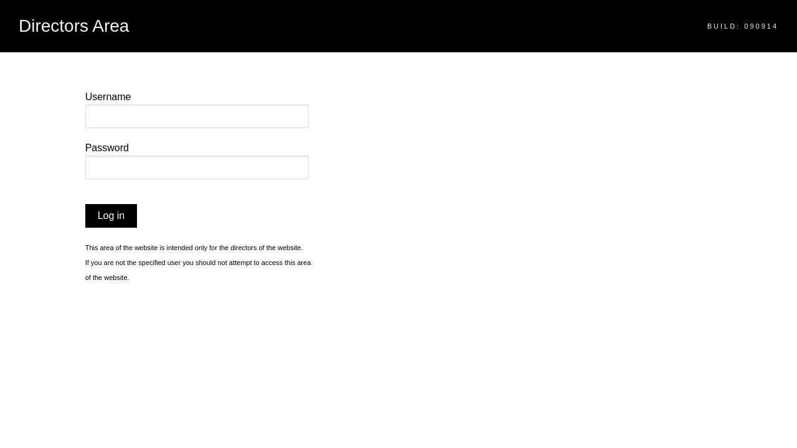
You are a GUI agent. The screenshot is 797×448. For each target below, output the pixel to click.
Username (108, 96)
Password (107, 147)
